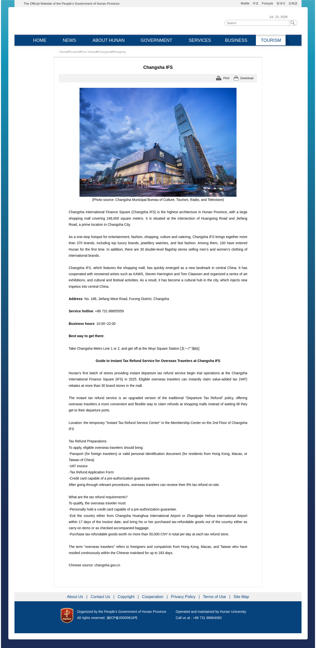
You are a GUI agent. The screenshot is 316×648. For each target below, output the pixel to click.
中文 (256, 3)
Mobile (245, 3)
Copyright (126, 597)
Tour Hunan (88, 52)
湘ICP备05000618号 (122, 618)
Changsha (104, 52)
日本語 (293, 3)
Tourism (74, 52)
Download (246, 78)
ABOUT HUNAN (108, 40)
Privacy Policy (184, 597)
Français (268, 3)
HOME (39, 40)
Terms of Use (215, 597)
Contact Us (101, 597)
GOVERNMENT (156, 40)
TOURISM (271, 40)
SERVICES (200, 40)
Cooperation (153, 597)
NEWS (69, 40)
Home (63, 52)
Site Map (241, 597)
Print (226, 78)
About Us (75, 597)
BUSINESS (236, 40)
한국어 (280, 3)
